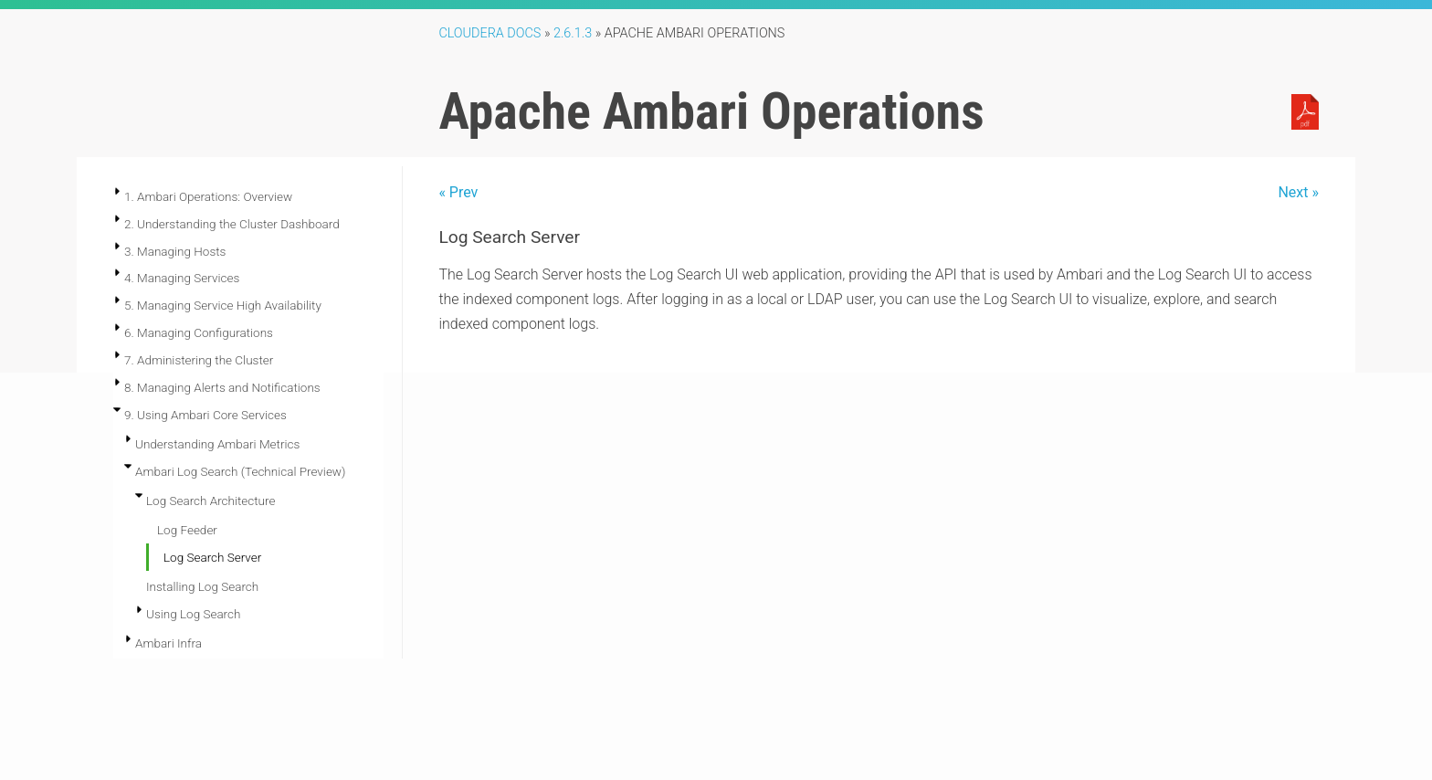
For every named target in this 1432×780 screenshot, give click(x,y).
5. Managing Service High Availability (222, 305)
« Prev (458, 192)
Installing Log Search (202, 586)
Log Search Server (212, 557)
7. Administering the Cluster (198, 360)
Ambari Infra (168, 643)
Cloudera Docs (489, 33)
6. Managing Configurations (198, 332)
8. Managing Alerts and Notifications (222, 387)
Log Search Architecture (210, 500)
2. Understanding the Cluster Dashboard (232, 223)
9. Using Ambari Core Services (205, 414)
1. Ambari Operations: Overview (208, 196)
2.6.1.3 (572, 33)
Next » (1298, 192)
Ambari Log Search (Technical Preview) (240, 471)
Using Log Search (193, 613)
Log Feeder (187, 529)
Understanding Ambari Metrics (217, 444)
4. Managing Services (181, 277)
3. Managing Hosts (175, 251)
